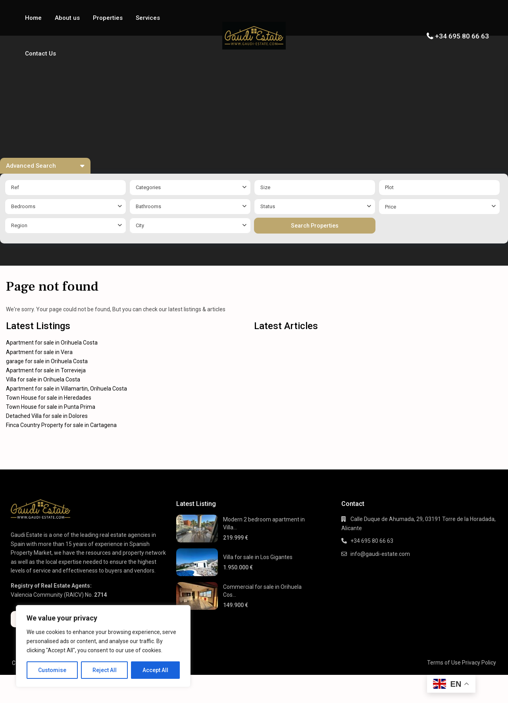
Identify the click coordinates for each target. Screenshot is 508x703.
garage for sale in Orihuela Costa (47, 361)
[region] (103, 646)
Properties (108, 17)
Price (390, 207)
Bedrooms (23, 206)
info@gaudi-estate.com (380, 554)
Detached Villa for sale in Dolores (47, 416)
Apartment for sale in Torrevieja (46, 370)
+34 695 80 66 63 (462, 36)
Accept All (155, 670)
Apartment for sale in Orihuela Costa (52, 342)
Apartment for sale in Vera (39, 352)
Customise (52, 670)
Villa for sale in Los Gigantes (257, 557)
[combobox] (190, 187)
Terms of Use (444, 662)
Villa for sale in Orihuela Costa (43, 379)
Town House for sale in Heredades (48, 398)
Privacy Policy (479, 662)
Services (148, 17)
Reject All (104, 670)
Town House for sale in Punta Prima (50, 407)
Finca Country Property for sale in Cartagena (61, 425)
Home (33, 17)
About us (67, 17)
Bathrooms (148, 206)
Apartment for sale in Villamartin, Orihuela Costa (66, 388)
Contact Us (40, 53)
